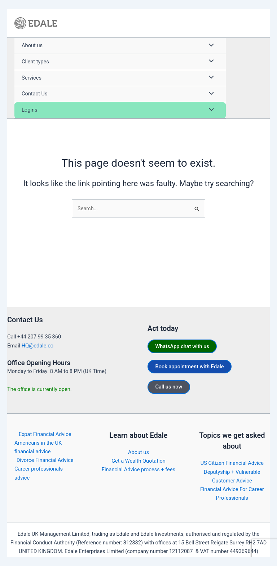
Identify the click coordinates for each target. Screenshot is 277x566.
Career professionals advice (38, 473)
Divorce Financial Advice (45, 460)
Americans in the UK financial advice (38, 447)
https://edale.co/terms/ (240, 560)
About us (138, 452)
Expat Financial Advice (45, 434)
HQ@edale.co (37, 345)
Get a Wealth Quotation (138, 461)
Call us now (168, 386)
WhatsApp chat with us (182, 346)
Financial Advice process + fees (138, 469)
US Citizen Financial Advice (232, 463)
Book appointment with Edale (189, 366)
